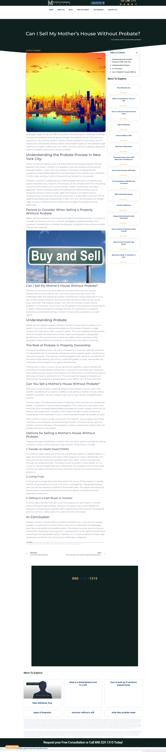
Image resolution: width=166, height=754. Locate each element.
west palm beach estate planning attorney (130, 724)
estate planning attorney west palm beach (81, 724)
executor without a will (124, 135)
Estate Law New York (49, 731)
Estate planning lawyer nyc (53, 733)
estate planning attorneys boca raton (38, 724)
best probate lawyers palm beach (87, 726)
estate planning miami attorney (44, 722)
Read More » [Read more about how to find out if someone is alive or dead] (124, 236)
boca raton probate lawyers (56, 725)
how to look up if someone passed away (124, 683)
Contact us (112, 10)
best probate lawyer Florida (75, 726)
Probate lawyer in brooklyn (90, 735)
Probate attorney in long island (47, 735)
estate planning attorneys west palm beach (98, 724)
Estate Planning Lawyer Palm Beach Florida (109, 720)
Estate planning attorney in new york (107, 731)
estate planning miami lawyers (32, 722)
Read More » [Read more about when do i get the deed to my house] (124, 249)
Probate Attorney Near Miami (29, 720)
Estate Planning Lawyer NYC (53, 719)
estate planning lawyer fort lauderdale (111, 726)
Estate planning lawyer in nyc (29, 733)
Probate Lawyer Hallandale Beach (97, 719)
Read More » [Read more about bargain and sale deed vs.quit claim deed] (124, 223)
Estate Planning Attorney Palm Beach (124, 720)
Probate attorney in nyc (80, 735)
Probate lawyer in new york (111, 735)
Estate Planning (61, 2)
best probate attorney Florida (52, 726)
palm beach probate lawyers (92, 725)
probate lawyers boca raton (114, 725)
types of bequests (123, 125)
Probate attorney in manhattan (58, 735)
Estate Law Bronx (81, 731)
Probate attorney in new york (70, 735)
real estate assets (47, 173)
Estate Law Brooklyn (74, 731)
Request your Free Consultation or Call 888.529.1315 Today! (83, 742)
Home (51, 10)
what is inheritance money (124, 194)
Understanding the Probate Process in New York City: (122, 60)
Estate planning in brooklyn (50, 732)
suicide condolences (124, 205)
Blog (71, 10)
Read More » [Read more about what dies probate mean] (124, 151)
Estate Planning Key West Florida (68, 721)
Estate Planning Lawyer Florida (72, 719)
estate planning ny (96, 731)
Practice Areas (83, 10)
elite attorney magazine (128, 721)
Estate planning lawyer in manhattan (120, 732)
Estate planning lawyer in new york (134, 732)
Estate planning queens (93, 733)
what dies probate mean (123, 146)
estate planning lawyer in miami (124, 726)
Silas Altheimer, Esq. (124, 88)
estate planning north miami (135, 726)
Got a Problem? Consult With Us (124, 72)
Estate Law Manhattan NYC (39, 731)
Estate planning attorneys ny (40, 732)
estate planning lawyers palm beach (113, 722)
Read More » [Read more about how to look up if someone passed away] (124, 119)
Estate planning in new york (61, 732)
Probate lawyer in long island (100, 735)
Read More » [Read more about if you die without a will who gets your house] (124, 188)
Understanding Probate (120, 65)
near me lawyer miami (72, 722)
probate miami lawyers (63, 722)
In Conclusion (117, 69)
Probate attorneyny (136, 733)
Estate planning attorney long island (133, 731)
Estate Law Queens (66, 731)
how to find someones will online (123, 170)
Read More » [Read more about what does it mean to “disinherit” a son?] (124, 262)
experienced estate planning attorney (44, 199)
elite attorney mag (120, 721)
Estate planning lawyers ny (64, 733)
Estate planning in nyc (70, 732)
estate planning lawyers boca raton (126, 722)
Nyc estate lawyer (129, 733)
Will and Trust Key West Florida (80, 721)
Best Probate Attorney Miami (40, 720)
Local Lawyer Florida (39, 721)
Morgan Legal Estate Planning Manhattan (32, 748)
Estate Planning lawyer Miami (29, 721)
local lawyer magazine (102, 721)
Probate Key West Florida (57, 721)
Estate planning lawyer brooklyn (81, 732)
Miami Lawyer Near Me (62, 719)
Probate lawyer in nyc (120, 735)
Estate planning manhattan (84, 733)
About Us (61, 10)
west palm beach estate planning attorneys (114, 724)
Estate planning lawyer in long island (107, 732)
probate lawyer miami (81, 722)
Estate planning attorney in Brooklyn (33, 736)
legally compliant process (81, 221)
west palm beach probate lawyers (80, 725)
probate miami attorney (54, 722)
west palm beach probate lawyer (68, 725)
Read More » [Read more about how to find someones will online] (124, 175)
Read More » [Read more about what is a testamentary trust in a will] (124, 106)
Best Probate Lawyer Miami (51, 720)
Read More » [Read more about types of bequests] (124, 129)
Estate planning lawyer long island (41, 733)
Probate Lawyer (132, 725)
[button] (137, 53)
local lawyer (88, 721)
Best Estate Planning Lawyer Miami (62, 720)
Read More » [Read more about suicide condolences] (124, 210)
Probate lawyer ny (27, 735)
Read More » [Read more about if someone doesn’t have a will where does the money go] (124, 164)
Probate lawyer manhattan (130, 735)
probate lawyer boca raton (124, 725)
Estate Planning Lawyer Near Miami (120, 719)
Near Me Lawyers (88, 719)
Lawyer (62, 4)
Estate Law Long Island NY (58, 731)
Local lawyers (108, 733)
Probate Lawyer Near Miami (109, 719)
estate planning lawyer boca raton (99, 722)
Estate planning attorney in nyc (120, 731)
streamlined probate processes (59, 408)
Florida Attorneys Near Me (48, 721)
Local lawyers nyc (114, 733)
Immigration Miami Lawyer (136, 720)
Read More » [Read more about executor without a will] (124, 140)
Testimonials (98, 10)
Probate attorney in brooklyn (36, 735)
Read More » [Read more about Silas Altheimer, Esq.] (124, 93)
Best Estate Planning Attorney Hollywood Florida (92, 720)
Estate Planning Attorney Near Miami (134, 719)
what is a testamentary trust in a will (83, 683)
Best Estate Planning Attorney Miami (76, 720)
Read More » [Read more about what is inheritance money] (124, 199)
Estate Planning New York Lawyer (30, 719)
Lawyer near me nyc (102, 733)
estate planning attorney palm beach (66, 724)
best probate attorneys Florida (64, 726)
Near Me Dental (81, 719)
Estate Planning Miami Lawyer (41, 719)
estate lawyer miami (89, 722)
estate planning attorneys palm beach (53, 724)
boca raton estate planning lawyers (44, 725)
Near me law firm (121, 733)
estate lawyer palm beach (98, 726)
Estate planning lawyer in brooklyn (93, 732)
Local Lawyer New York (88, 731)
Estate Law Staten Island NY (29, 731)
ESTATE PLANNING (33, 51)
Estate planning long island (74, 733)
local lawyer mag (94, 721)
